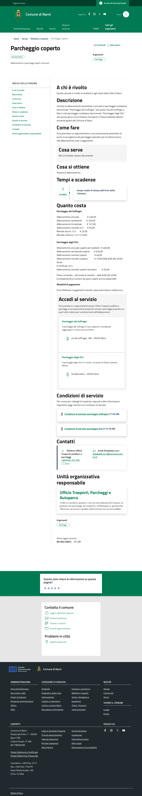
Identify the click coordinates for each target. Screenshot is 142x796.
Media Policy (17, 793)
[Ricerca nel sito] (126, 14)
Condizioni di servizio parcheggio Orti (83, 428)
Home (16, 38)
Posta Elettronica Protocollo (24, 756)
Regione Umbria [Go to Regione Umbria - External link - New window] (19, 3)
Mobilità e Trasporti (39, 38)
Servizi (25, 38)
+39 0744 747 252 (70, 460)
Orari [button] (65, 463)
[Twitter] (98, 14)
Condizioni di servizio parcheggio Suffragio (86, 414)
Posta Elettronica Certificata (24, 752)
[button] (112, 3)
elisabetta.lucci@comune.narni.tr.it (108, 455)
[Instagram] (93, 14)
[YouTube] (103, 14)
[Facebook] (88, 14)
